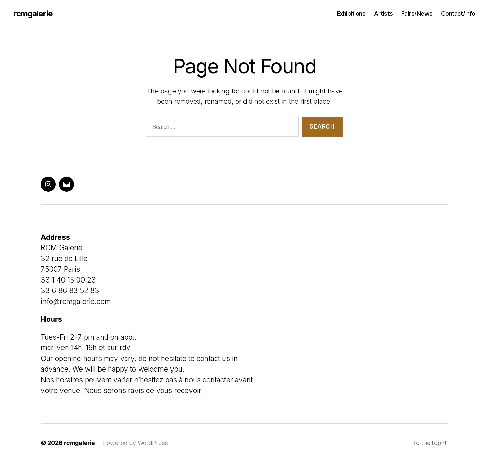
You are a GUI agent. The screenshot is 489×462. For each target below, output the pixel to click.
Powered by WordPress (135, 442)
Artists (383, 13)
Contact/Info (458, 13)
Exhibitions (351, 13)
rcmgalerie (33, 14)
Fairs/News (417, 13)
